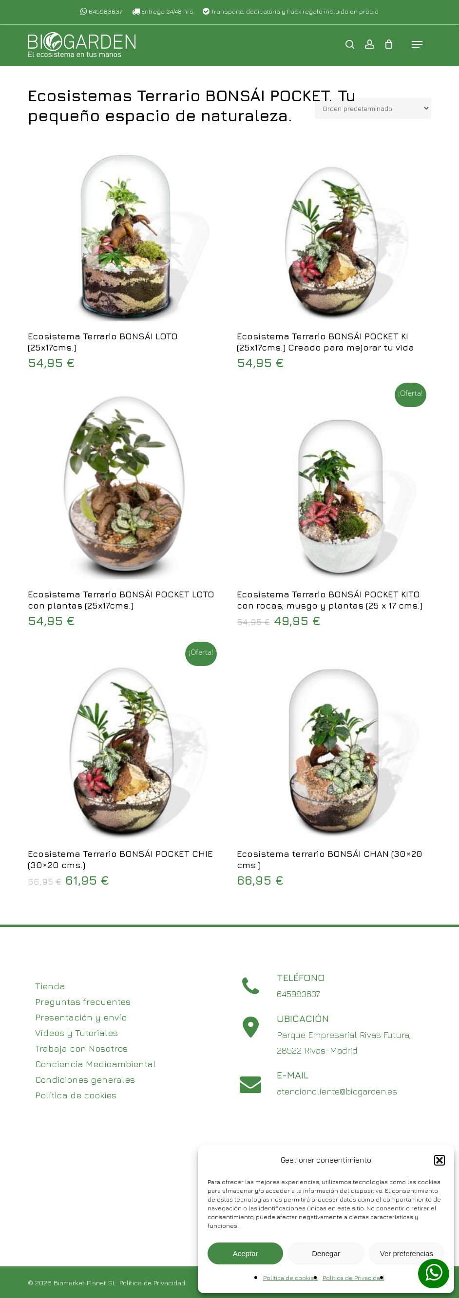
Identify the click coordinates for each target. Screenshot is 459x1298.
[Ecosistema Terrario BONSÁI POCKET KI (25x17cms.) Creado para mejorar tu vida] (333, 225)
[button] (439, 1160)
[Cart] (388, 45)
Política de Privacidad (353, 1277)
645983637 (101, 11)
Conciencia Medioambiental (95, 1064)
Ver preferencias (406, 1253)
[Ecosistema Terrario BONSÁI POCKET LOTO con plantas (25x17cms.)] (124, 483)
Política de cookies (290, 1277)
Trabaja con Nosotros (81, 1048)
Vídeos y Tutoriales (76, 1033)
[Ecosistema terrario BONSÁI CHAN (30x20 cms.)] (333, 742)
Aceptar (245, 1253)
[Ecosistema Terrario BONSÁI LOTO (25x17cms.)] (124, 225)
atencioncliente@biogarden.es (337, 1091)
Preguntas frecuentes (83, 1002)
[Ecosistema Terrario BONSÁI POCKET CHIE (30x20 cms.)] (124, 742)
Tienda (50, 986)
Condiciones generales (85, 1080)
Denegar (326, 1253)
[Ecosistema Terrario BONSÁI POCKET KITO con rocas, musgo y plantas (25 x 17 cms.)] (333, 483)
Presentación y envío (81, 1017)
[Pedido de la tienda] (373, 108)
